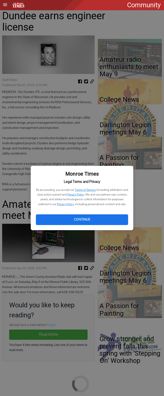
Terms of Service (85, 190)
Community (144, 5)
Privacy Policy (75, 195)
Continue (82, 219)
